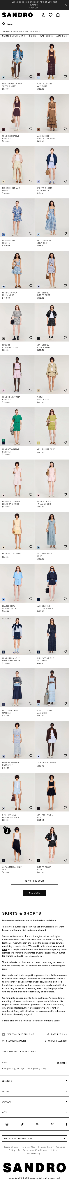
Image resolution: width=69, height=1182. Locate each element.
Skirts (32, 36)
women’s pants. (52, 1020)
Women (6, 31)
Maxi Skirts (46, 36)
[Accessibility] (7, 830)
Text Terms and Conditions (32, 1150)
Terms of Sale (11, 1146)
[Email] (34, 1062)
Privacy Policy (46, 1146)
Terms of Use (28, 1146)
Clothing (17, 31)
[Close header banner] (66, 5)
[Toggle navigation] (65, 15)
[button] (43, 14)
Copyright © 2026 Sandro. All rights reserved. (34, 1177)
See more (34, 893)
